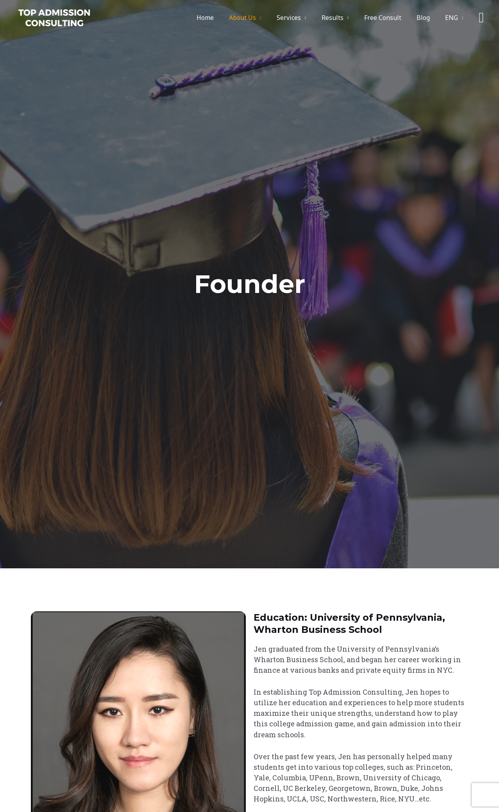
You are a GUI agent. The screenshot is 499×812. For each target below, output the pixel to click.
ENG (453, 17)
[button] (481, 17)
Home (223, 17)
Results (342, 17)
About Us (258, 17)
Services (302, 17)
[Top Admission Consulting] (54, 17)
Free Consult (389, 17)
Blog (427, 17)
